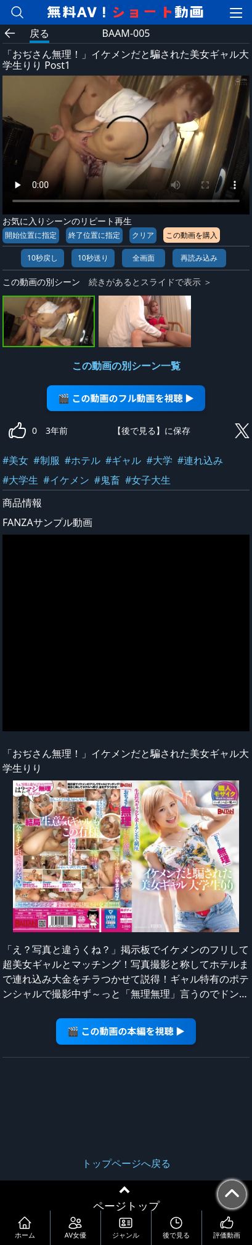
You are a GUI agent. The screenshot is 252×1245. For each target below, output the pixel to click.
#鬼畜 (107, 480)
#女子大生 (148, 480)
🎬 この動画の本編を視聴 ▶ (126, 1030)
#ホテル (82, 460)
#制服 (46, 460)
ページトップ (126, 1205)
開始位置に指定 (31, 235)
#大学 (159, 460)
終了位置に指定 (94, 235)
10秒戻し (42, 258)
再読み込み (199, 258)
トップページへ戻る (126, 1163)
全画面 (143, 258)
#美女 (15, 460)
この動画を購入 (191, 235)
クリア (143, 235)
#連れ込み (200, 460)
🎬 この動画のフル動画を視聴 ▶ (126, 397)
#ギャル (123, 460)
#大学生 (20, 480)
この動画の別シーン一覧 (126, 365)
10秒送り (93, 258)
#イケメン (66, 480)
